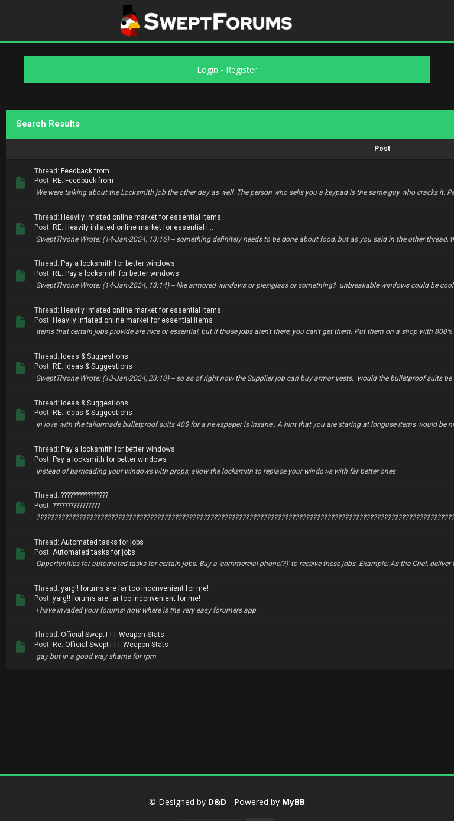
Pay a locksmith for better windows (118, 263)
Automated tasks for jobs (102, 542)
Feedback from (85, 171)
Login (207, 69)
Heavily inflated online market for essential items (141, 217)
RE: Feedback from (83, 180)
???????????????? (84, 495)
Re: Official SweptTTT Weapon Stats (110, 644)
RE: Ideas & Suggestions (92, 366)
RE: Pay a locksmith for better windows (116, 273)
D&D (217, 801)
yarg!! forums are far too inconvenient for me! (135, 588)
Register (241, 69)
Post (382, 148)
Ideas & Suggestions (94, 356)
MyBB (293, 801)
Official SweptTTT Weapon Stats (112, 634)
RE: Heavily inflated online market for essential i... (133, 227)
